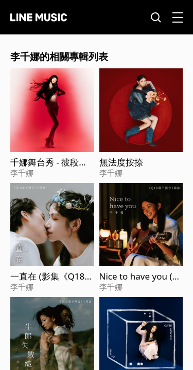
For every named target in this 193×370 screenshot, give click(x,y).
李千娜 (21, 173)
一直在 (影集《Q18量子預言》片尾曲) (51, 276)
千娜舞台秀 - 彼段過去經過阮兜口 (48, 162)
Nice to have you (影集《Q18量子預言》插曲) (140, 276)
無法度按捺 (121, 162)
